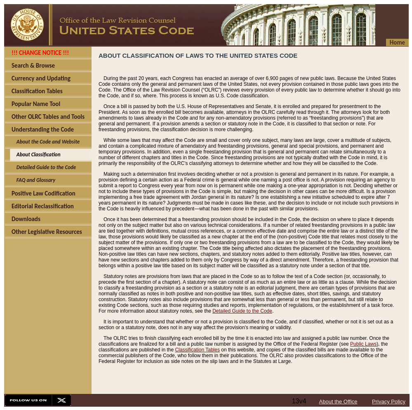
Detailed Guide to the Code (242, 311)
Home (397, 42)
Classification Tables (197, 350)
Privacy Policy (388, 401)
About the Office (338, 401)
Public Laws (363, 344)
